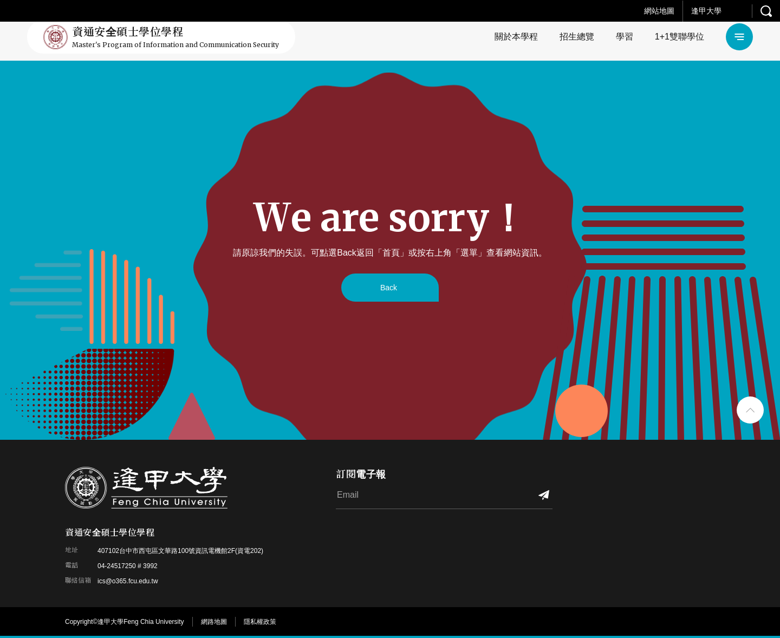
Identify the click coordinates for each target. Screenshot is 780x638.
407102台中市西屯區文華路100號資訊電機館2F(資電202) (180, 551)
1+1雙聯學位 (679, 36)
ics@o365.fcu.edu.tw (128, 581)
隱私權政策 (260, 622)
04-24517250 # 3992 (128, 566)
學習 (624, 36)
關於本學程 (516, 36)
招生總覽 (577, 36)
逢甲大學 (706, 10)
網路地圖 (214, 622)
